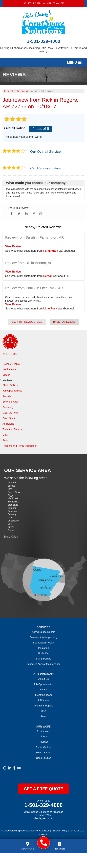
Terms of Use (76, 830)
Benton (48, 276)
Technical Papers (12, 429)
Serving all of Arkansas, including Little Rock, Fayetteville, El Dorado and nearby (43, 50)
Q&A (5, 434)
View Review (13, 246)
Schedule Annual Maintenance (43, 3)
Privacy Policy (59, 830)
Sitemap (43, 834)
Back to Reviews (64, 321)
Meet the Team (11, 412)
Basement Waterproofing (43, 637)
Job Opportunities (12, 390)
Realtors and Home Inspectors (20, 445)
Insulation (43, 647)
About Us (10, 354)
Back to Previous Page (26, 321)
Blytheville (13, 501)
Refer (6, 440)
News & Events (11, 363)
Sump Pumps (43, 658)
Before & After (10, 401)
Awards (7, 396)
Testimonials (9, 369)
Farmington (50, 250)
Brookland (13, 504)
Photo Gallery (10, 385)
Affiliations (8, 423)
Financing (8, 407)
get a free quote (43, 788)
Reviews (8, 380)
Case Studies (10, 418)
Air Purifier (43, 653)
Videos (6, 374)
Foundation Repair (43, 642)
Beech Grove (14, 492)
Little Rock (50, 308)
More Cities (11, 536)
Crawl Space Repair (43, 631)
